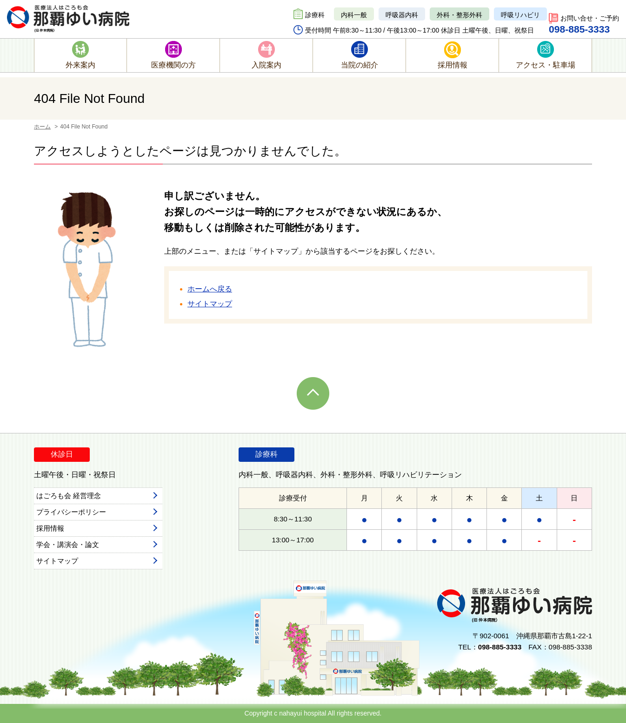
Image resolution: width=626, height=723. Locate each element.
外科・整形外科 (459, 15)
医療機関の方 (173, 65)
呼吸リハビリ (520, 15)
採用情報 (452, 65)
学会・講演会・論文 (67, 544)
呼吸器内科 (402, 15)
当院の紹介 (359, 65)
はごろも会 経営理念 (68, 496)
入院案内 (266, 65)
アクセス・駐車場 (545, 65)
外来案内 (80, 65)
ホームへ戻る (209, 289)
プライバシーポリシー (71, 512)
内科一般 (354, 15)
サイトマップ (209, 304)
